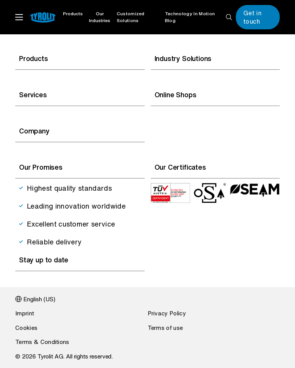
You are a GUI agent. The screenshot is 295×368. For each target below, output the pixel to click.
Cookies (26, 327)
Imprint (24, 313)
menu (19, 17)
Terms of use (165, 327)
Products (73, 13)
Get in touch (252, 17)
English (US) (39, 299)
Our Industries (99, 17)
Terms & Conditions (42, 341)
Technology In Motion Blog (190, 17)
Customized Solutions (131, 17)
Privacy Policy (167, 313)
